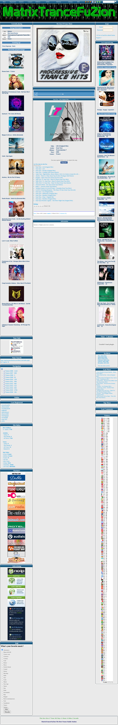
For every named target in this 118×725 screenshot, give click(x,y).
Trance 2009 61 (10, 377)
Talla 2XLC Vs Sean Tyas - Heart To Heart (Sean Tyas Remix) (53, 183)
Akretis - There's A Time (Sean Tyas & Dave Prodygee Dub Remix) (55, 176)
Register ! (99, 38)
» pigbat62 (4, 410)
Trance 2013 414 (11, 386)
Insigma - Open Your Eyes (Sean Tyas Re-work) (49, 177)
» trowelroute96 (5, 405)
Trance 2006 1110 (11, 371)
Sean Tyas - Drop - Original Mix (45, 197)
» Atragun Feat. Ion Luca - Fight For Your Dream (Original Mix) (105, 391)
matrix (6, 429)
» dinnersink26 (5, 407)
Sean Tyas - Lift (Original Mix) (44, 167)
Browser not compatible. (16, 180)
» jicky (3, 421)
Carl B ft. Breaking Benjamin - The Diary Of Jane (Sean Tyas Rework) (56, 190)
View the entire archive (104, 365)
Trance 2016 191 (11, 392)
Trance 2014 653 (11, 388)
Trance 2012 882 (11, 384)
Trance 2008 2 (10, 375)
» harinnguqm (5, 416)
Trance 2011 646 (11, 381)
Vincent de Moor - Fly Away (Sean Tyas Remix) (49, 185)
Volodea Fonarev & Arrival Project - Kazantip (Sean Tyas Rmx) (54, 188)
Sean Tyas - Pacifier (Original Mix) (45, 170)
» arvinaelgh (4, 417)
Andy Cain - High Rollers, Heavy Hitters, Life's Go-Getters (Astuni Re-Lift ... (57, 174)
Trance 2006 (73, 99)
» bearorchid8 (5, 414)
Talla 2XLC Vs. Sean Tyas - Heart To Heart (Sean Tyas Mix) (53, 181)
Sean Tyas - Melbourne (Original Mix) (46, 193)
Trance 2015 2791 (11, 390)
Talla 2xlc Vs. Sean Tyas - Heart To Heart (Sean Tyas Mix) (52, 179)
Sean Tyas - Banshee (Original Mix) (46, 195)
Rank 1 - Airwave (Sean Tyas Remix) (46, 186)
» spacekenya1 (5, 412)
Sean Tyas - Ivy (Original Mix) (44, 192)
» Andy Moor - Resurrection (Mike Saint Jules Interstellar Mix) (106, 381)
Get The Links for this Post (40, 164)
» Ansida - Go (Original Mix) (103, 386)
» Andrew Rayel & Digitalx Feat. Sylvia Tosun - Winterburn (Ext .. (106, 378)
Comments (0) (62, 213)
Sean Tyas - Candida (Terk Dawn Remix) (47, 172)
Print (35, 213)
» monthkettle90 (5, 408)
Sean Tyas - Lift (40, 169)
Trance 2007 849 (11, 373)
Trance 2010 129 (11, 379)
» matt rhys (4, 419)
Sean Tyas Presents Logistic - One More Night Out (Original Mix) (54, 200)
